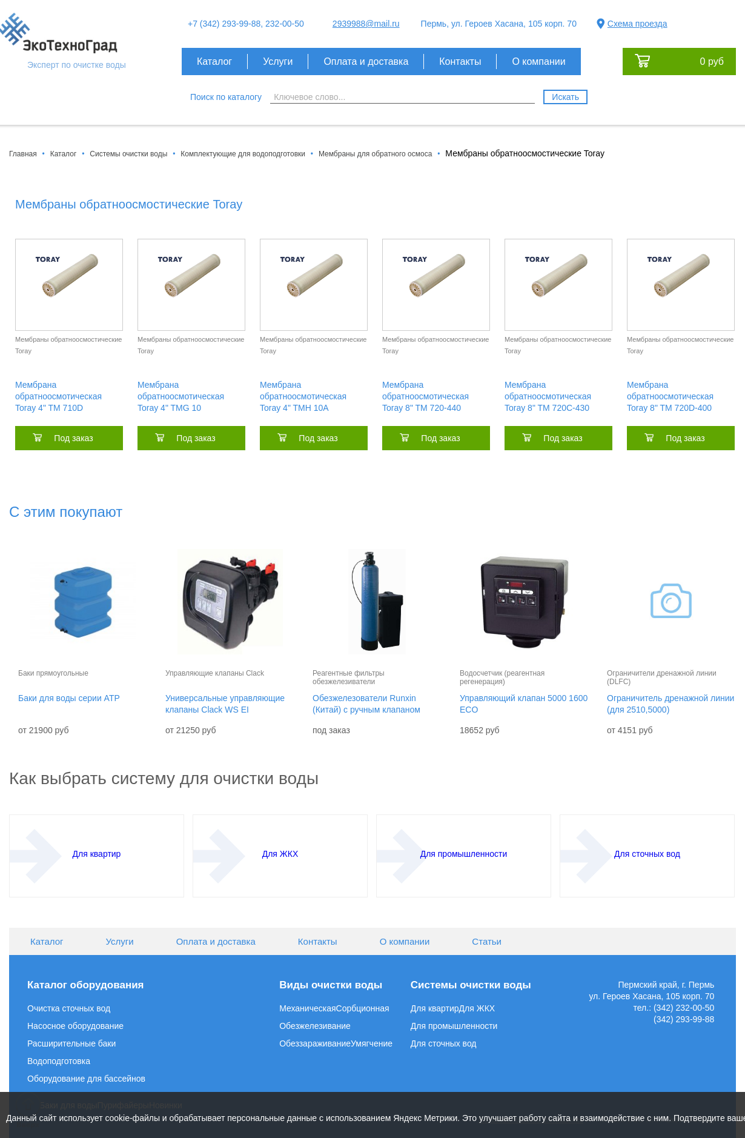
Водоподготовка (58, 1061)
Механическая (307, 1008)
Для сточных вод (444, 1043)
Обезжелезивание (315, 1026)
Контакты (460, 61)
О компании (538, 61)
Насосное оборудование (75, 1026)
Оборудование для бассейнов (86, 1078)
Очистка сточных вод (68, 1008)
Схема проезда (637, 23)
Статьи (487, 941)
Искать (565, 97)
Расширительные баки (71, 1043)
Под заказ (73, 438)
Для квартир (435, 1008)
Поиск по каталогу (226, 97)
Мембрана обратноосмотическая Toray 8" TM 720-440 (425, 396)
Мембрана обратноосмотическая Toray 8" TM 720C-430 (548, 396)
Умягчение (371, 1043)
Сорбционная (362, 1008)
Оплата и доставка (365, 61)
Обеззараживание (315, 1043)
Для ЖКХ (477, 1008)
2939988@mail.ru (366, 23)
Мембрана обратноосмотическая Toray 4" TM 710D (58, 396)
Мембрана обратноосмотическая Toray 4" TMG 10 (180, 396)
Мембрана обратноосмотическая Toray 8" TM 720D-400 (670, 396)
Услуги (278, 61)
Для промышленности (454, 1026)
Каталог (214, 61)
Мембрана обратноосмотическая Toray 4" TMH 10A (303, 396)
